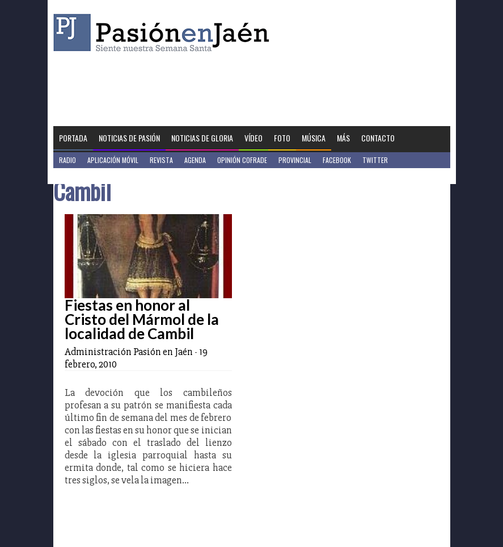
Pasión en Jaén (164, 32)
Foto (282, 138)
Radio (67, 160)
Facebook (337, 160)
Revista (161, 160)
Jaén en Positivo (83, 176)
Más (343, 138)
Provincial (294, 160)
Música (314, 138)
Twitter (375, 160)
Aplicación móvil (112, 160)
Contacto (378, 138)
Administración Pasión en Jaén (129, 351)
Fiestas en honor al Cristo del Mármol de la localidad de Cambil (142, 319)
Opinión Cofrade (242, 160)
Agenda (195, 160)
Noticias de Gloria (202, 138)
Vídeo (253, 138)
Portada (73, 138)
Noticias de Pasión (129, 138)
